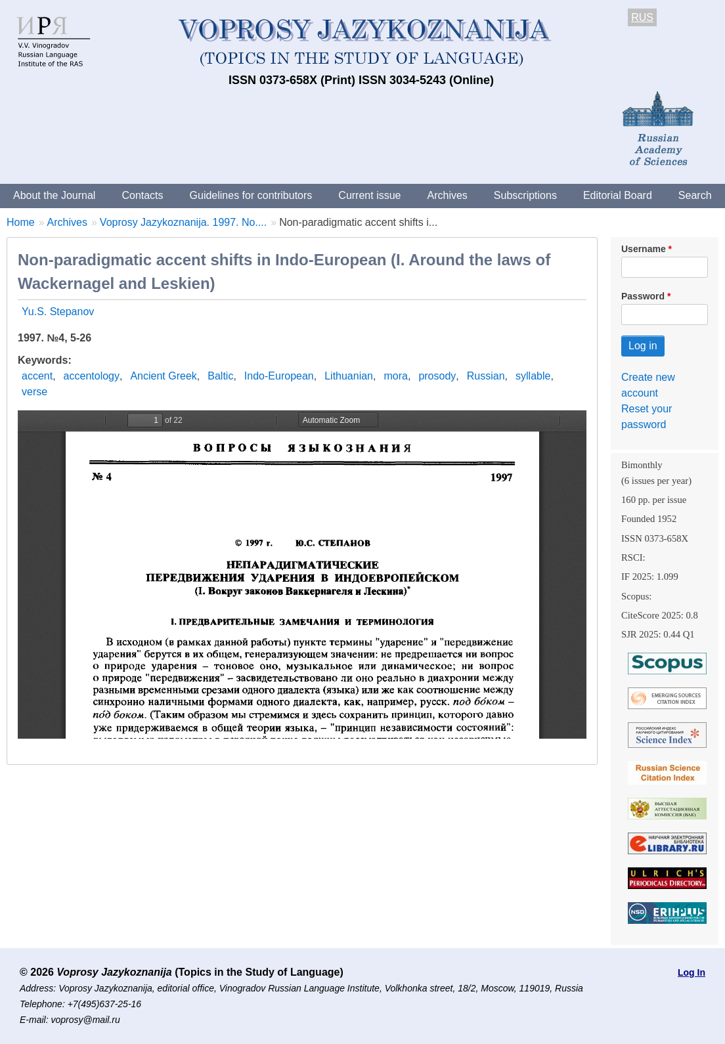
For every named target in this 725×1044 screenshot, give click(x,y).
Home (21, 222)
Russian (486, 375)
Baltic (220, 375)
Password (643, 296)
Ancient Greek (163, 375)
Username (643, 249)
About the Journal (54, 195)
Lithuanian (348, 375)
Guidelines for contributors (251, 195)
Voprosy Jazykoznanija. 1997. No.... (183, 222)
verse (34, 391)
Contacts (142, 195)
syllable (533, 375)
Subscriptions (525, 195)
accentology (92, 375)
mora (395, 375)
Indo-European (279, 375)
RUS (642, 17)
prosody (437, 375)
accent (37, 375)
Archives (447, 195)
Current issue (369, 195)
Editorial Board (617, 195)
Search (695, 195)
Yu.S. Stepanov (58, 311)
